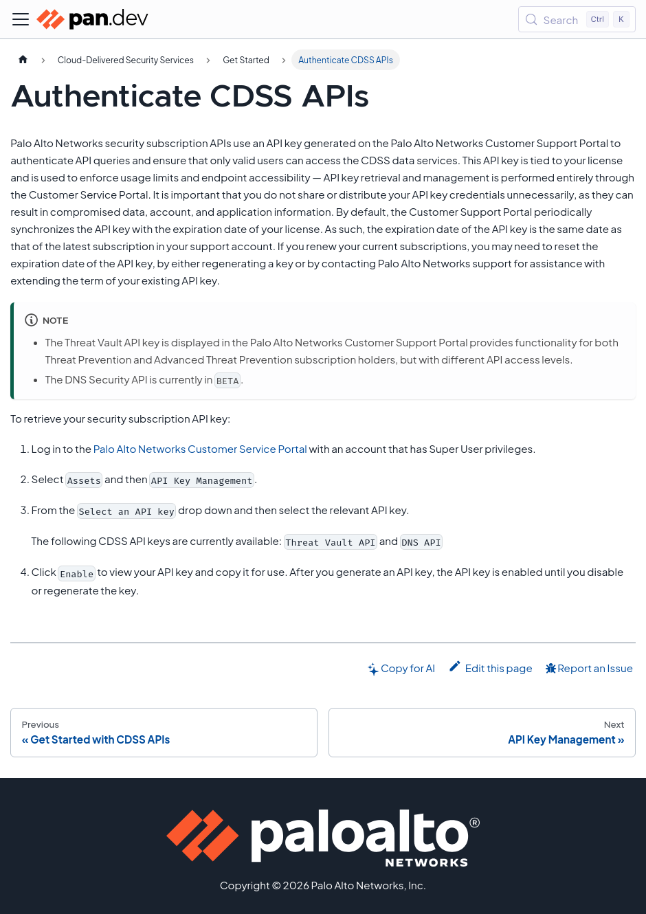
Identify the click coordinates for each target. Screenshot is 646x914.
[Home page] (22, 59)
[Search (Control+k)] (577, 19)
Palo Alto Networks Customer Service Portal (200, 448)
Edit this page (490, 666)
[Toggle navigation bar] (20, 19)
